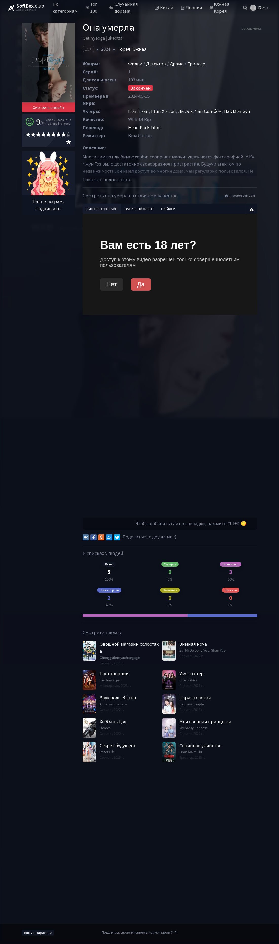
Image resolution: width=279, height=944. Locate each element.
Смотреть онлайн (48, 107)
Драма (177, 64)
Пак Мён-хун (237, 111)
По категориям (65, 8)
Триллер (197, 64)
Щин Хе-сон (163, 111)
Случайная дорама (123, 8)
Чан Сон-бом (208, 111)
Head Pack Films (144, 127)
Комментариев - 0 (38, 932)
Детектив (156, 64)
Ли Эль (185, 111)
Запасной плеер (139, 209)
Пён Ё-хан (138, 111)
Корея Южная (132, 49)
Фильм (135, 64)
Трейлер (168, 209)
